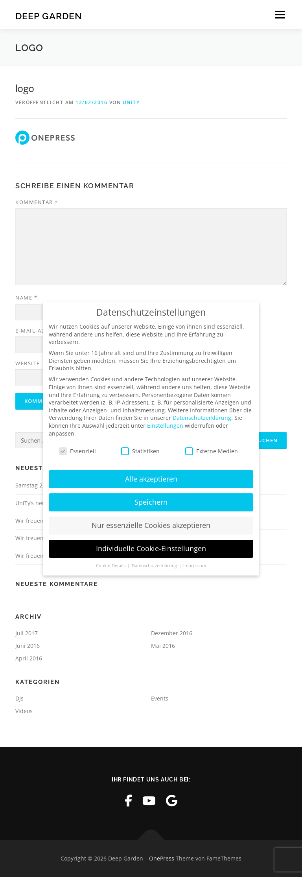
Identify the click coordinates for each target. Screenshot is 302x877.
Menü (280, 14)
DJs (19, 698)
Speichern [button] (151, 501)
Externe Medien (211, 450)
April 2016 (28, 658)
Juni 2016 (27, 645)
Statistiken (140, 450)
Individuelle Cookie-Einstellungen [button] (151, 548)
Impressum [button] (194, 565)
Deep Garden (48, 15)
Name (26, 297)
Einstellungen (165, 425)
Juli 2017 (26, 633)
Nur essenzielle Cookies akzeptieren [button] (151, 525)
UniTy (131, 102)
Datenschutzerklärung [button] (155, 565)
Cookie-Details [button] (111, 565)
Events (159, 698)
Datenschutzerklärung (202, 417)
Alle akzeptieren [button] (151, 478)
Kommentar (36, 202)
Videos (24, 711)
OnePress (161, 858)
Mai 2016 (163, 645)
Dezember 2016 (171, 633)
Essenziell (77, 450)
